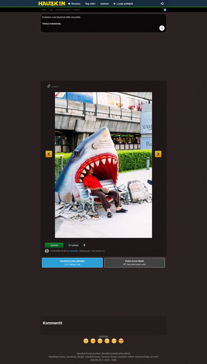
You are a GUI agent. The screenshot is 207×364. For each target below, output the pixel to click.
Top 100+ (90, 3)
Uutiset (104, 3)
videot (76, 10)
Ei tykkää (73, 245)
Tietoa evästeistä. (51, 23)
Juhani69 (73, 251)
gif (51, 10)
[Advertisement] (103, 57)
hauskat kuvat (63, 10)
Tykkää (54, 245)
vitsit (44, 10)
